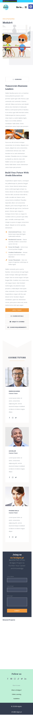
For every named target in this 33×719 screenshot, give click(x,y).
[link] (30, 6)
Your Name (10, 576)
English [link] (6, 1)
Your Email (10, 586)
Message (10, 596)
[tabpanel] (17, 198)
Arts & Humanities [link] (9, 19)
